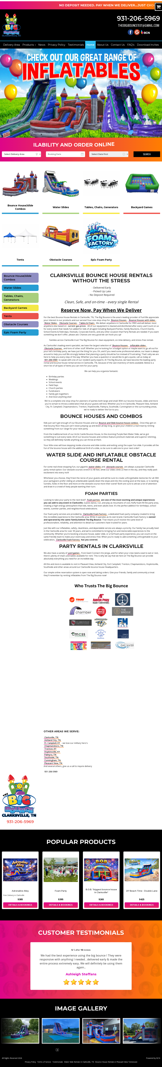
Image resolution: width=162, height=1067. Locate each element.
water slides (95, 466)
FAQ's (130, 44)
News (41, 44)
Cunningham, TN (52, 760)
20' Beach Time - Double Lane (141, 891)
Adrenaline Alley (20, 891)
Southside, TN (51, 757)
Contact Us (118, 44)
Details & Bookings (20, 905)
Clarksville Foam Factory (95, 514)
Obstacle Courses (16, 324)
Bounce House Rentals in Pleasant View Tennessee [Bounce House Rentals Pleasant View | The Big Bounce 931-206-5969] (116, 1062)
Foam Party (61, 891)
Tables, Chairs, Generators (13, 297)
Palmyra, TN (50, 754)
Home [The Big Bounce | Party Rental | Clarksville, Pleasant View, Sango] (90, 44)
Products (29, 44)
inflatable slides (138, 345)
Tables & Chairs (86, 323)
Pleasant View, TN (53, 763)
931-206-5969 (138, 18)
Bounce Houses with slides (142, 320)
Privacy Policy (56, 44)
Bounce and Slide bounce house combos (118, 422)
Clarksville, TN (51, 737)
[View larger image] (20, 1031)
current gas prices (77, 326)
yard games (73, 553)
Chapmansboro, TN (53, 746)
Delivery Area (11, 44)
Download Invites (148, 44)
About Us (102, 44)
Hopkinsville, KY (52, 751)
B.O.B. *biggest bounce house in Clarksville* (101, 891)
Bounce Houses (118, 320)
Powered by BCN (153, 1058)
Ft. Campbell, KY (52, 743)
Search (147, 154)
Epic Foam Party (15, 332)
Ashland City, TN (52, 740)
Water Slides (12, 287)
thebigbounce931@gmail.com (138, 25)
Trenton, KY (50, 748)
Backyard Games (15, 307)
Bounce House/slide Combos (17, 277)
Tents (8, 316)
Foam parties (93, 499)
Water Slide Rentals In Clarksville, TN (79, 1062)
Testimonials (76, 44)
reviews (86, 950)
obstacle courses (114, 466)
